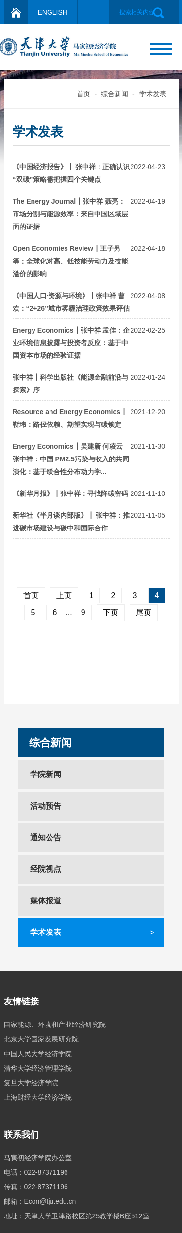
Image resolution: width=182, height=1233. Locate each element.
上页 (64, 595)
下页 (110, 612)
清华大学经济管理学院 (38, 1068)
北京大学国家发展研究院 (41, 1039)
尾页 (143, 612)
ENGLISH (52, 12)
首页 (83, 94)
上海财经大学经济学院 (38, 1097)
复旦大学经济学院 (31, 1083)
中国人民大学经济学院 (38, 1053)
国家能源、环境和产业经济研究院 (55, 1024)
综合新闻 (114, 94)
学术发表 (152, 94)
